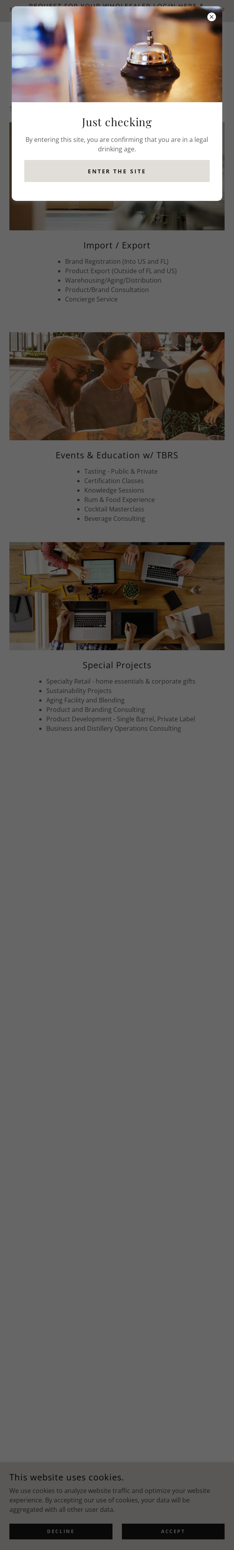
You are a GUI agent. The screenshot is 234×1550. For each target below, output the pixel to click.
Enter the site (117, 171)
